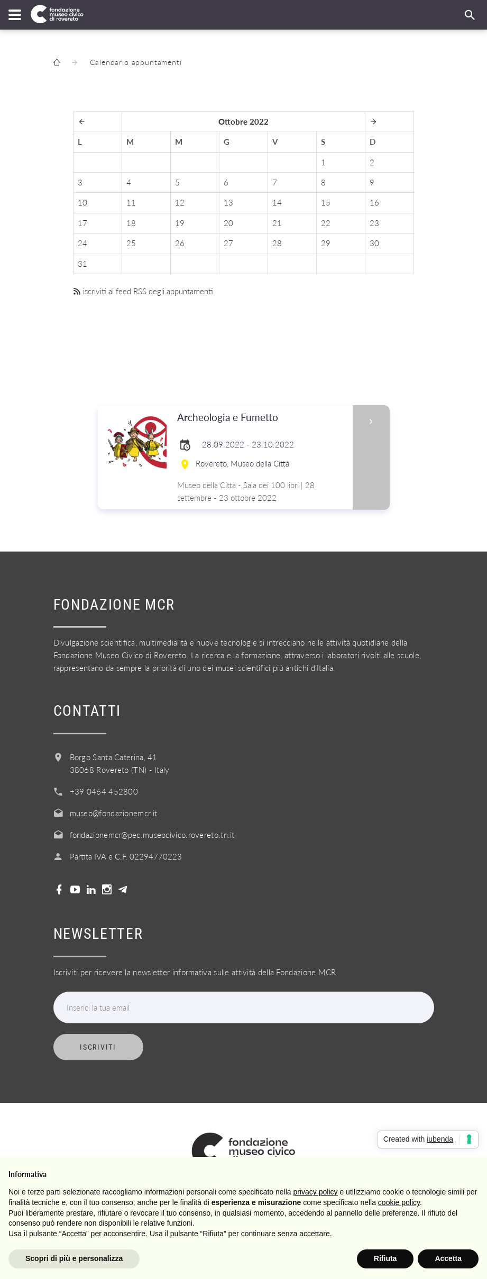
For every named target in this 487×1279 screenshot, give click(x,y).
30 (374, 243)
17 (82, 223)
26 (180, 243)
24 (82, 243)
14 (277, 202)
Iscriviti (98, 1047)
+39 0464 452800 (104, 791)
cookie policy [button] (399, 1202)
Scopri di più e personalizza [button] (74, 1258)
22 (325, 223)
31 (82, 263)
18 (131, 223)
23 (374, 223)
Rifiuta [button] (385, 1258)
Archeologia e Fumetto (261, 417)
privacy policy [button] (315, 1192)
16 (374, 202)
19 (180, 223)
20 (228, 223)
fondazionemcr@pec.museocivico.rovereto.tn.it (152, 834)
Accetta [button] (448, 1258)
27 (228, 243)
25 (131, 243)
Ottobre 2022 (243, 121)
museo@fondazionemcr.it (114, 813)
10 (82, 202)
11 (131, 202)
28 (277, 243)
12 (180, 202)
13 (228, 202)
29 (325, 243)
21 (277, 223)
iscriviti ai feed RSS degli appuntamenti (143, 291)
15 (325, 202)
